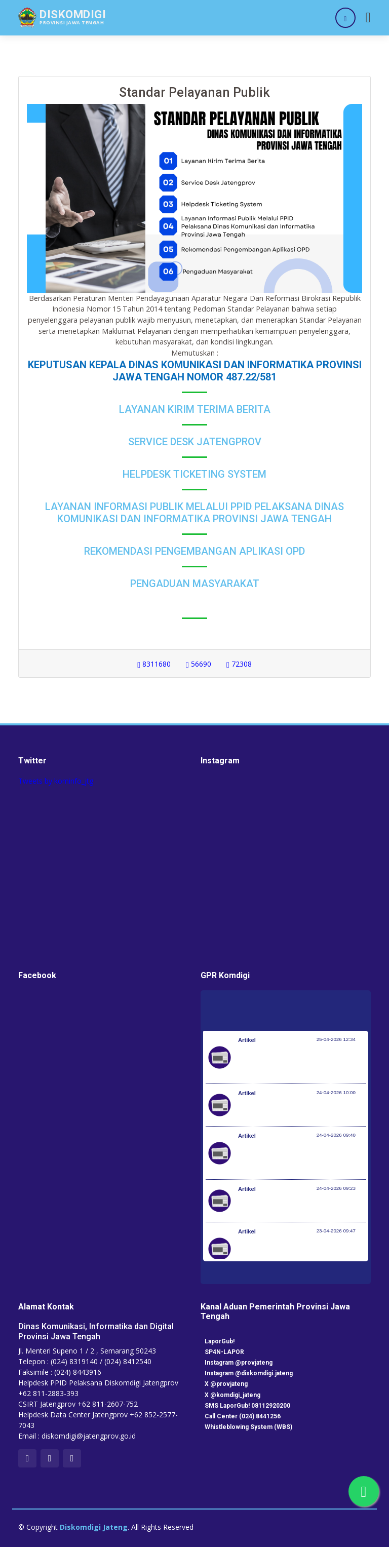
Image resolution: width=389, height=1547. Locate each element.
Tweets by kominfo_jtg (55, 781)
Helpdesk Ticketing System (194, 474)
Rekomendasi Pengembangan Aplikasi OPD (194, 551)
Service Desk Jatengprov (194, 442)
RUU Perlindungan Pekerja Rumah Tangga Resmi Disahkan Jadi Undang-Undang (298, 1253)
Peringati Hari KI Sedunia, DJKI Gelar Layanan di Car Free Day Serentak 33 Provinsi (298, 1062)
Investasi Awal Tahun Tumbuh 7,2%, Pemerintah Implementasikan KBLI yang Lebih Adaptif (301, 1158)
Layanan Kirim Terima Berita (194, 409)
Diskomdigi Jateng (94, 1527)
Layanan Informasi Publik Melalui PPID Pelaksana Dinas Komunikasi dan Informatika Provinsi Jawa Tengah (194, 512)
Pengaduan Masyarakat (194, 583)
